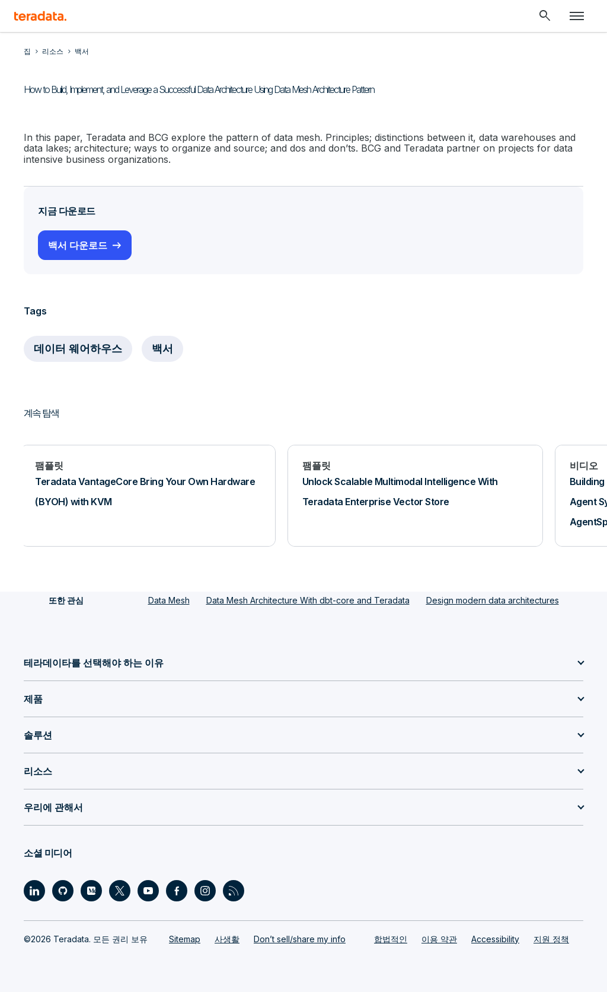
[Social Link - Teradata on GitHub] (63, 890)
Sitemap (184, 939)
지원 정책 (551, 939)
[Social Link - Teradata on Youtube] (148, 890)
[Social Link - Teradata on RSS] (233, 890)
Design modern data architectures (492, 600)
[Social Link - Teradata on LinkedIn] (34, 890)
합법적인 (390, 939)
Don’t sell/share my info (300, 939)
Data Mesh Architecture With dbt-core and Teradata (308, 600)
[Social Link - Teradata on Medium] (91, 890)
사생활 (227, 939)
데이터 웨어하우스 (78, 348)
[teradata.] (40, 16)
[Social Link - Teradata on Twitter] (119, 890)
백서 (162, 348)
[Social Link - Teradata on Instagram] (205, 890)
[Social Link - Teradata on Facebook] (176, 890)
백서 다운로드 (77, 245)
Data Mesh (169, 600)
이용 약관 (439, 939)
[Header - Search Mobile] (545, 16)
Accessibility (495, 939)
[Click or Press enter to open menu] (577, 16)
